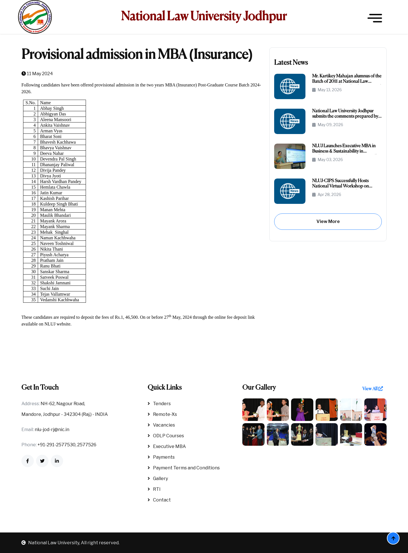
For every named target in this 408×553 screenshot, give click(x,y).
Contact (159, 500)
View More (328, 221)
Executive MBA (167, 446)
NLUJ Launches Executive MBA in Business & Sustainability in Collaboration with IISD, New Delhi (345, 149)
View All (372, 388)
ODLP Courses (166, 435)
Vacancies (161, 425)
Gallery (158, 478)
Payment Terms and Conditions (184, 468)
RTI (154, 489)
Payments (161, 457)
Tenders (159, 403)
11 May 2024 (37, 73)
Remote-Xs (162, 414)
